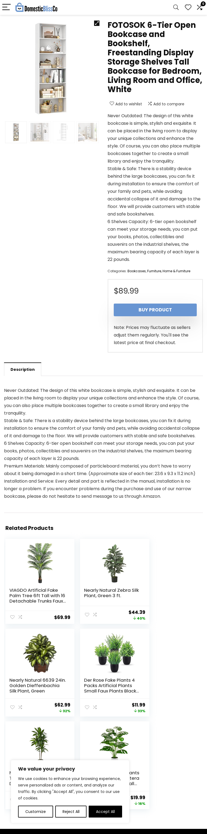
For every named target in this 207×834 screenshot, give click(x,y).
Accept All (105, 811)
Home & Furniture (176, 271)
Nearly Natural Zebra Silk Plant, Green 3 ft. (100, 593)
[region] (70, 791)
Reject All (71, 811)
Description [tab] (23, 369)
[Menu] (6, 7)
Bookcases (136, 271)
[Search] (176, 7)
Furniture (154, 271)
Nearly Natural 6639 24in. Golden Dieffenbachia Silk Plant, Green (166, 598)
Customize (35, 811)
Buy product (155, 310)
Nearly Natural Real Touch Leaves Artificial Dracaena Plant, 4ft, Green (98, 690)
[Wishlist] (188, 7)
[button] (96, 23)
